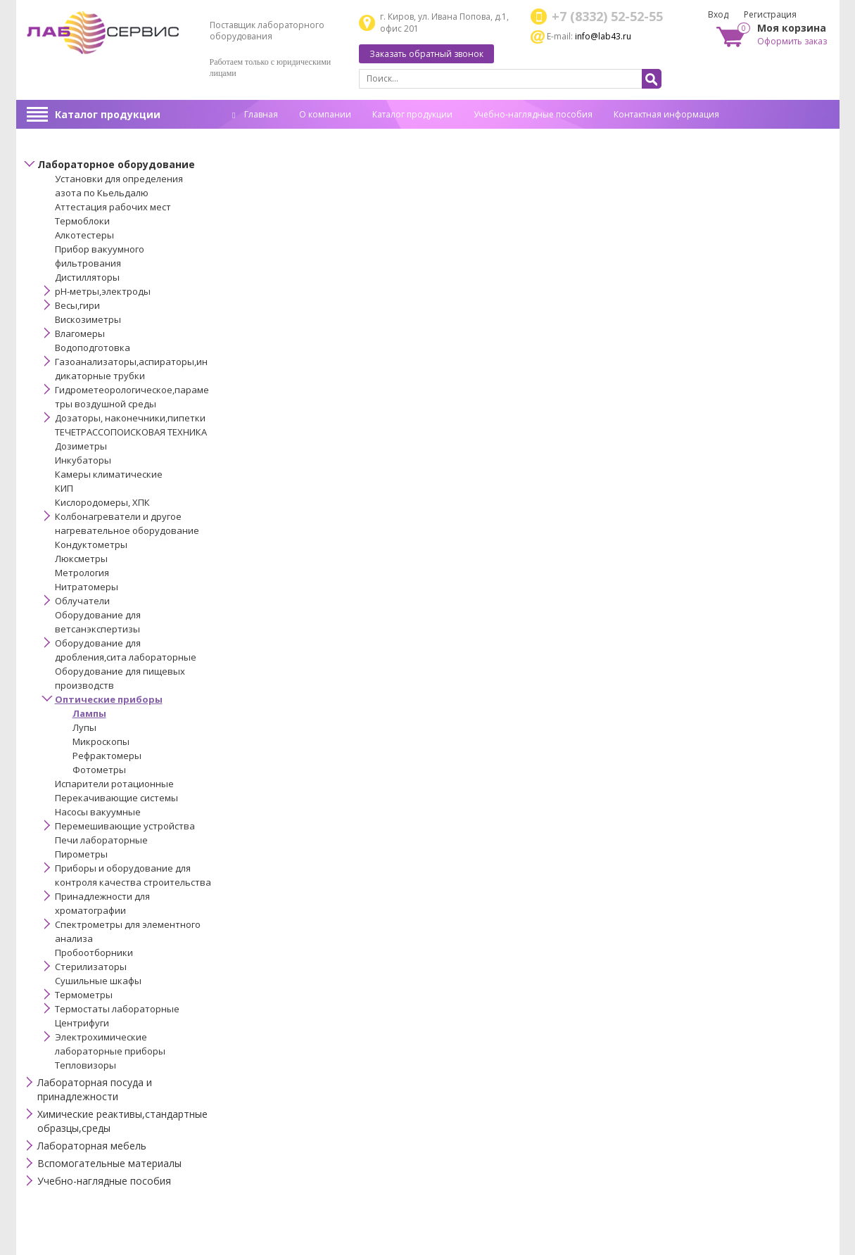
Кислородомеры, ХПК (102, 502)
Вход (718, 14)
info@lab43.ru (603, 36)
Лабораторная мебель (91, 1145)
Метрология (82, 572)
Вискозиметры (88, 319)
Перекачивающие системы (116, 797)
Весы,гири (77, 305)
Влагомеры (80, 333)
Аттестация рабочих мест (113, 206)
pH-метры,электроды (103, 291)
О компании (325, 114)
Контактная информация (666, 114)
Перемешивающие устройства (125, 826)
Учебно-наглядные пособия (533, 114)
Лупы (84, 727)
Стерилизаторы (91, 966)
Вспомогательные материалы (109, 1163)
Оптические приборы (109, 699)
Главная (255, 114)
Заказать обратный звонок (426, 54)
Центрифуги (82, 1023)
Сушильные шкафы (98, 980)
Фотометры (99, 769)
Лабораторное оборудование (116, 164)
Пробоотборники (94, 952)
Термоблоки (82, 221)
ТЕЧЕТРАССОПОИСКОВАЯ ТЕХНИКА (131, 432)
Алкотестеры (84, 235)
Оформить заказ (792, 41)
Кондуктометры (91, 544)
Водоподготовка (92, 347)
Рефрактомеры (106, 755)
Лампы (89, 713)
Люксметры (81, 558)
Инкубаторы (83, 460)
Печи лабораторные (101, 840)
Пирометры (81, 854)
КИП (64, 488)
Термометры (84, 994)
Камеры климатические (109, 474)
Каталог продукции (107, 114)
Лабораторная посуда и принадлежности (94, 1089)
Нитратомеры (86, 586)
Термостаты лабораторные (117, 1008)
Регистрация (770, 14)
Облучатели (82, 600)
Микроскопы (100, 741)
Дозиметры (81, 446)
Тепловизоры (85, 1065)
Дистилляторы (87, 277)
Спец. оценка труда (272, 136)
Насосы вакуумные (98, 811)
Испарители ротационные (114, 783)
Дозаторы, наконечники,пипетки (130, 418)
